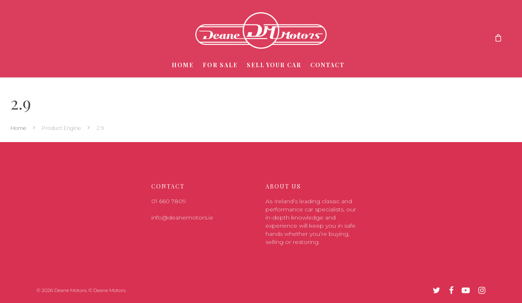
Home (183, 65)
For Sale (220, 65)
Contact (327, 65)
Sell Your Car (274, 65)
